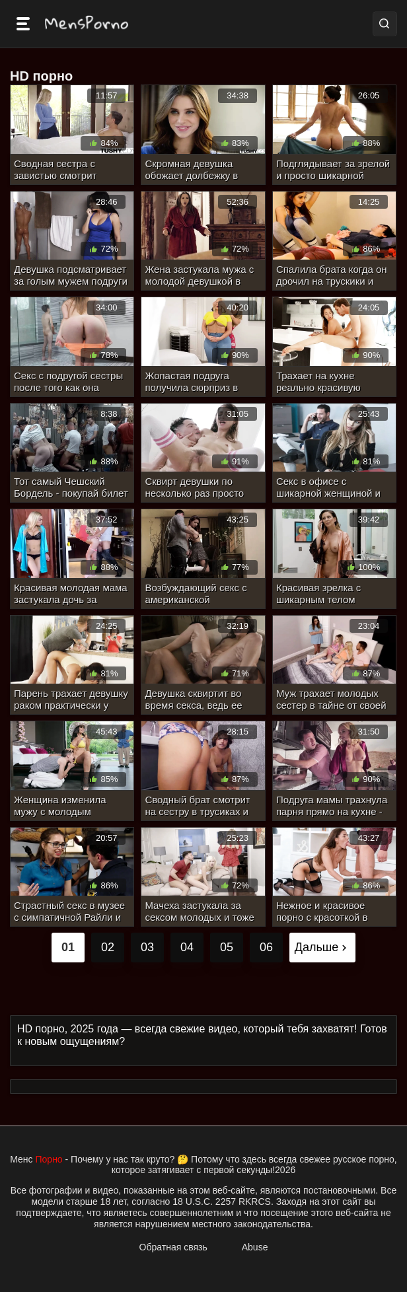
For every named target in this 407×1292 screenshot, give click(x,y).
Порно (49, 1159)
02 (107, 947)
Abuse (255, 1247)
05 (226, 947)
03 (147, 947)
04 (187, 947)
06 (266, 947)
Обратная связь (173, 1247)
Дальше (323, 947)
